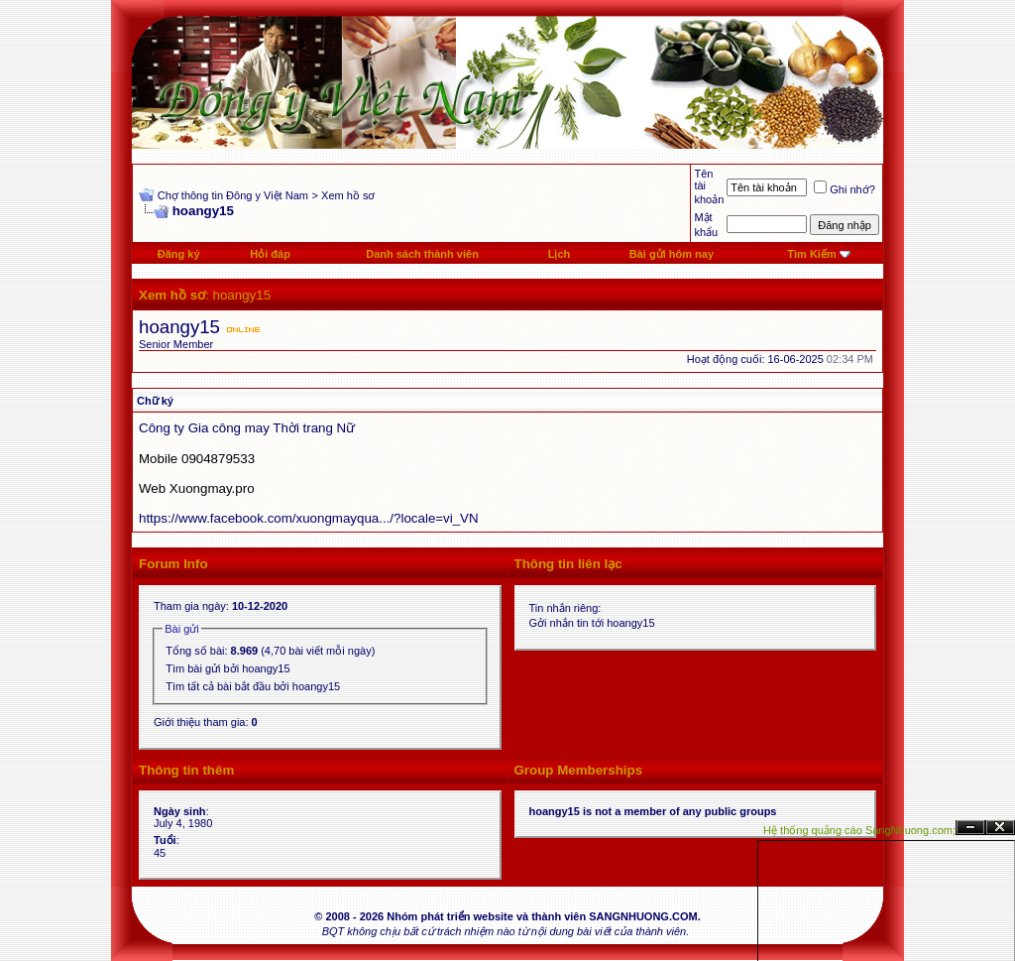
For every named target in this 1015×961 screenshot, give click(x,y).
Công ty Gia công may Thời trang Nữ (247, 427)
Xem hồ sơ (348, 195)
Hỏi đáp (270, 254)
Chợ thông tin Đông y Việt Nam (233, 195)
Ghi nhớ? (844, 189)
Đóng (1000, 827)
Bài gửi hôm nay (671, 254)
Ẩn (970, 827)
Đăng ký (179, 254)
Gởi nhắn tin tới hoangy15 (592, 623)
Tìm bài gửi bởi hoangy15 (227, 668)
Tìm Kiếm (811, 254)
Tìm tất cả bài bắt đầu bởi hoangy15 (253, 686)
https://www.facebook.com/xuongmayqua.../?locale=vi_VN (309, 518)
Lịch (559, 254)
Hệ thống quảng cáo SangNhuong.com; (859, 830)
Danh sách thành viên (422, 254)
